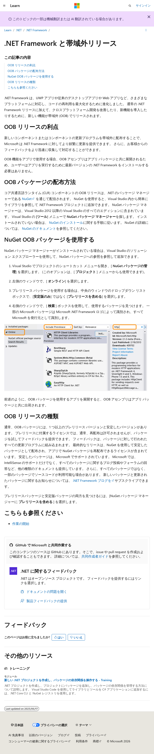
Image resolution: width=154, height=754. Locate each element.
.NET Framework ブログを (92, 480)
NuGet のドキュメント (39, 228)
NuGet (27, 198)
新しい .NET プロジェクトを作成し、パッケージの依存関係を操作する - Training (58, 680)
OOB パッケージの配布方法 (26, 71)
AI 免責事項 (16, 735)
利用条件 (82, 741)
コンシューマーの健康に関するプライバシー (38, 741)
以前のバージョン (41, 735)
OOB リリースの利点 (22, 65)
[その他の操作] (146, 30)
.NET (19, 30)
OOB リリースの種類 (22, 82)
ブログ (62, 735)
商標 (96, 741)
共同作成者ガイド (95, 556)
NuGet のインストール (66, 222)
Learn (7, 30)
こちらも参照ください (22, 87)
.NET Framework (36, 30)
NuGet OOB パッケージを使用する (31, 76)
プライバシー (95, 735)
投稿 (78, 735)
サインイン (143, 5)
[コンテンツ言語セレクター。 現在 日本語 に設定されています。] (17, 725)
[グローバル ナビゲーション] (4, 6)
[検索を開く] (130, 6)
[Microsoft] (77, 5)
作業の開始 (20, 523)
